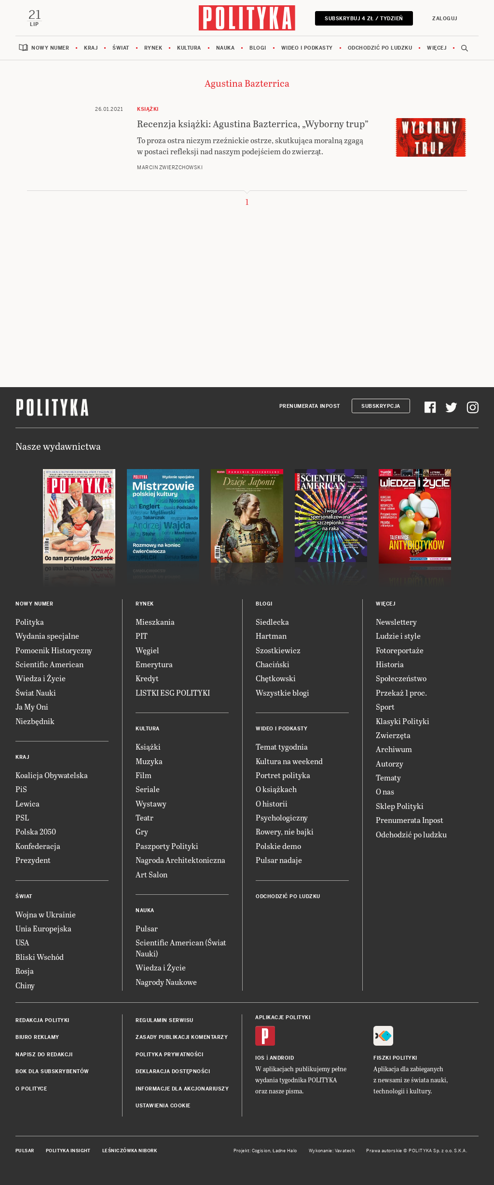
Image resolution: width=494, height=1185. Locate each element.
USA (22, 942)
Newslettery (396, 621)
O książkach (276, 788)
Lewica (27, 803)
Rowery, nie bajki (285, 831)
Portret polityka (283, 775)
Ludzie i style (398, 635)
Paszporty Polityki (167, 845)
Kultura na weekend (289, 761)
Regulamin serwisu (164, 1020)
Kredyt (147, 678)
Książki (148, 746)
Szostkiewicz (278, 650)
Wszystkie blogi (282, 692)
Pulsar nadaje (279, 859)
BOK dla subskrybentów (52, 1071)
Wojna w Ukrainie (45, 914)
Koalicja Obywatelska (51, 775)
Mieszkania (155, 621)
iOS (260, 1058)
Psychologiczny (282, 817)
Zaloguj (444, 18)
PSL (22, 817)
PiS (21, 788)
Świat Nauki (35, 692)
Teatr (144, 817)
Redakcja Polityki (42, 1020)
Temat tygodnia (282, 746)
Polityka (29, 621)
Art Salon (151, 874)
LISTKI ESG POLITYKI (173, 692)
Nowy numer (50, 48)
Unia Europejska (43, 928)
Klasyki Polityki (402, 721)
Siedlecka (272, 621)
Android (282, 1058)
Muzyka (149, 761)
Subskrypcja (380, 406)
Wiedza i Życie (40, 678)
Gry (142, 831)
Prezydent (33, 859)
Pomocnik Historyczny (53, 650)
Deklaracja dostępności (173, 1071)
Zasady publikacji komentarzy (182, 1037)
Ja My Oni (31, 706)
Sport (385, 706)
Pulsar (147, 928)
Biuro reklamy (37, 1037)
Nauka (225, 48)
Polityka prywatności (169, 1054)
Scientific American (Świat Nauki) (181, 947)
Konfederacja (37, 845)
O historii (272, 803)
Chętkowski (276, 678)
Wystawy (151, 803)
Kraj (90, 48)
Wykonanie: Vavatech (332, 1151)
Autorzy (389, 763)
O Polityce (31, 1089)
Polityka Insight (68, 1151)
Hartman (271, 635)
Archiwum (394, 748)
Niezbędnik (35, 721)
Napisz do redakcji (43, 1054)
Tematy (388, 777)
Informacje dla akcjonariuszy (182, 1089)
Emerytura (154, 664)
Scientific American (49, 664)
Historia (390, 664)
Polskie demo (278, 845)
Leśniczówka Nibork (129, 1151)
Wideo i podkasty (307, 48)
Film (143, 775)
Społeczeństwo (401, 678)
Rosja (24, 970)
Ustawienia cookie (163, 1106)
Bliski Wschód (39, 956)
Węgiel (147, 650)
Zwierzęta (393, 735)
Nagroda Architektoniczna (180, 859)
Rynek (153, 48)
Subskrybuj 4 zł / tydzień (364, 18)
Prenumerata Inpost (309, 406)
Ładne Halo (285, 1151)
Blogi (257, 48)
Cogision (261, 1151)
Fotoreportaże (400, 650)
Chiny (25, 985)
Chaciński (272, 664)
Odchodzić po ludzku (380, 48)
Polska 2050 (35, 831)
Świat (120, 48)
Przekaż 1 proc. (401, 692)
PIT (142, 635)
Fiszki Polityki (395, 1058)
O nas (385, 791)
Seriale (148, 788)
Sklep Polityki (400, 805)
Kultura (189, 48)
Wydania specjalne (47, 635)
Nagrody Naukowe (166, 981)
